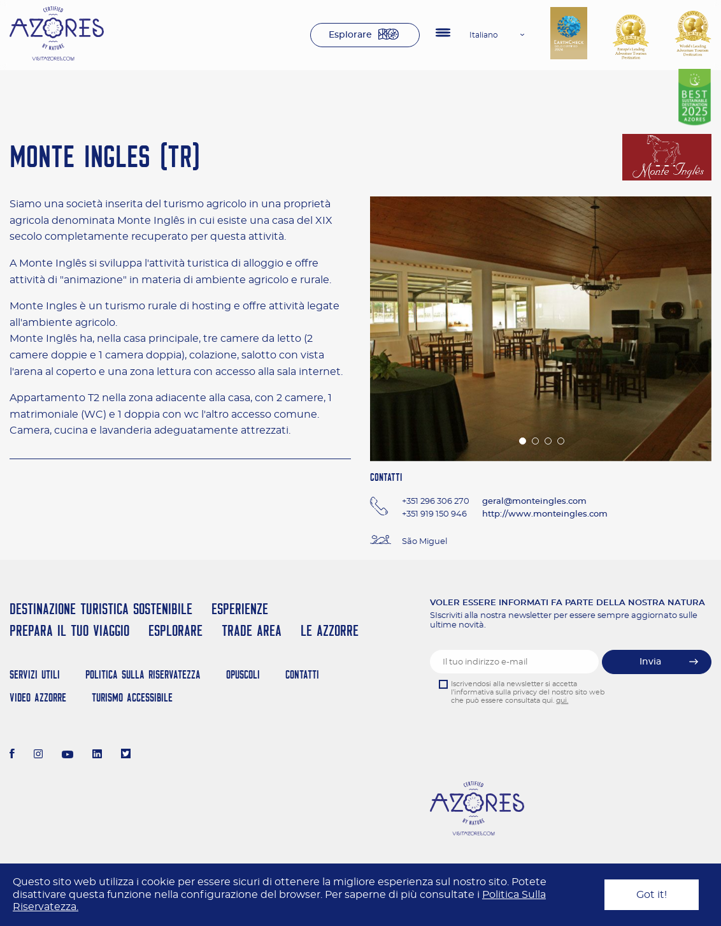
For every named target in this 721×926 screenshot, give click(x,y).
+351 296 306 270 (435, 501)
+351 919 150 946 (434, 514)
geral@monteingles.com (534, 501)
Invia (650, 662)
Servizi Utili (35, 674)
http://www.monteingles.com (545, 514)
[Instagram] (38, 755)
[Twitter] (126, 755)
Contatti (302, 674)
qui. (562, 700)
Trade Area (252, 630)
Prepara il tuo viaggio (69, 630)
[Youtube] (67, 755)
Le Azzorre (330, 630)
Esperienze (239, 609)
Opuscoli (243, 674)
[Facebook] (12, 755)
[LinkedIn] (97, 755)
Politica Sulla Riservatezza (143, 674)
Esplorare (350, 35)
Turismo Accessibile (132, 697)
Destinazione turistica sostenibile (101, 609)
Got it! (651, 895)
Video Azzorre (38, 697)
